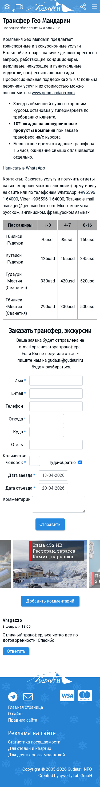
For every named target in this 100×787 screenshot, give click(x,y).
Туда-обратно (62, 462)
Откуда (17, 419)
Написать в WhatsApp (24, 168)
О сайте (15, 713)
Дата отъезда (20, 488)
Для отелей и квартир (29, 748)
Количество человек (14, 459)
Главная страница (25, 707)
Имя (20, 380)
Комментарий (16, 503)
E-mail (18, 393)
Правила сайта (22, 720)
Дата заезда (21, 475)
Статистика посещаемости (34, 742)
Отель (18, 444)
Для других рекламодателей (36, 754)
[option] (50, 564)
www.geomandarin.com (53, 92)
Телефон (16, 406)
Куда (19, 431)
